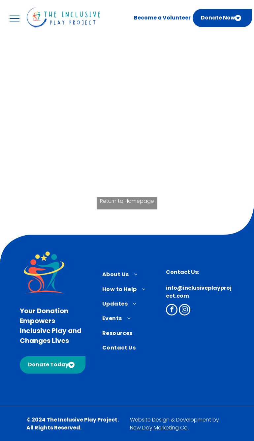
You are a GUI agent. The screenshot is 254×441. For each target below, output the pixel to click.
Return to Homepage (127, 201)
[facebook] (171, 310)
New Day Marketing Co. (159, 427)
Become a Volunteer (162, 17)
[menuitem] (130, 274)
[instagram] (184, 310)
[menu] (14, 18)
